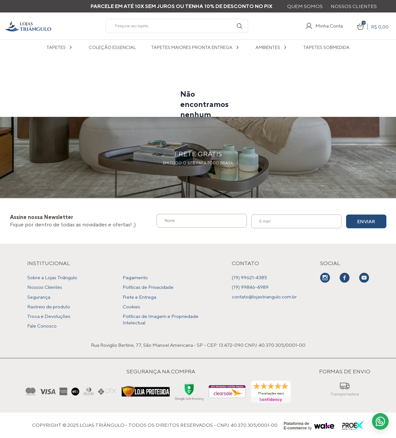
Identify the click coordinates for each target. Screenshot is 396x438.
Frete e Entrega (139, 296)
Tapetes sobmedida (326, 47)
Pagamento (135, 277)
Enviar (363, 221)
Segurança (38, 296)
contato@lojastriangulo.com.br (264, 296)
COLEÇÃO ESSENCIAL (112, 47)
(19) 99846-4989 (250, 287)
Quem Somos (305, 6)
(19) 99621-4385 (249, 277)
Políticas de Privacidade (148, 287)
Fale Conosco (42, 325)
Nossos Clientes (354, 6)
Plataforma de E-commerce (296, 425)
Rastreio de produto (48, 306)
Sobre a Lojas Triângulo (52, 277)
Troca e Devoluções (48, 316)
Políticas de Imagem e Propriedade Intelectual (160, 319)
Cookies (131, 306)
